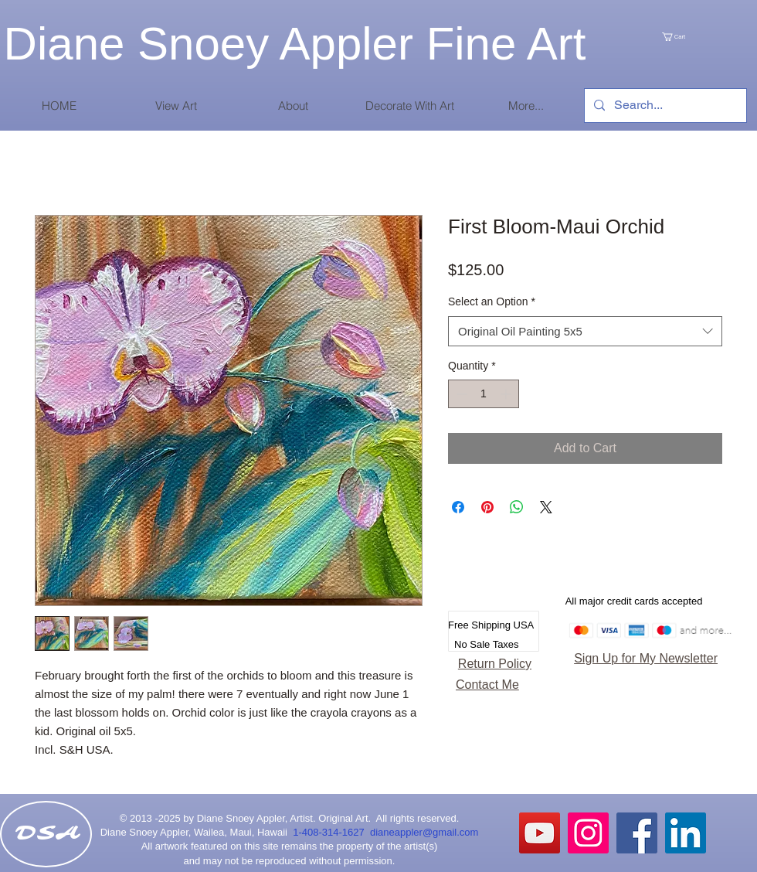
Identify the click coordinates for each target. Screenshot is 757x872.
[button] (175, 105)
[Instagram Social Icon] (588, 832)
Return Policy (494, 663)
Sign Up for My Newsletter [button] (646, 658)
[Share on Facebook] (458, 507)
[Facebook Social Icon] (636, 832)
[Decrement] (460, 393)
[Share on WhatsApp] (516, 507)
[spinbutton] (483, 393)
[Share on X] (546, 507)
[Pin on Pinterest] (487, 507)
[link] (689, 36)
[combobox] (585, 331)
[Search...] (664, 105)
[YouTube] (539, 832)
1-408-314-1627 (331, 832)
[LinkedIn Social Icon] (685, 832)
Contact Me (487, 684)
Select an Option (491, 301)
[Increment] (507, 393)
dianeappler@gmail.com (424, 832)
